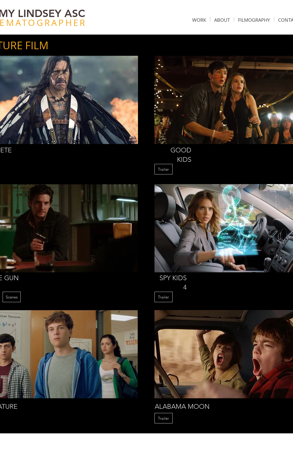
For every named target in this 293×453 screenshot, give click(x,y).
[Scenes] (12, 297)
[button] (199, 19)
